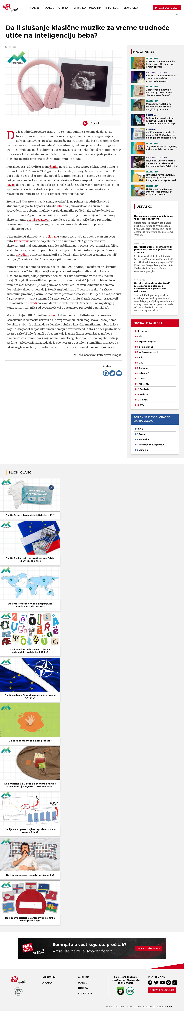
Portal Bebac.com (38, 219)
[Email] (119, 373)
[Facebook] (106, 373)
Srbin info (144, 373)
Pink (142, 378)
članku (54, 166)
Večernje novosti (148, 352)
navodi (11, 185)
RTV (142, 405)
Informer (143, 331)
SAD (140, 428)
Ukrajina (143, 450)
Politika (144, 394)
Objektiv (144, 384)
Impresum (49, 977)
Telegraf (144, 368)
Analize (34, 7)
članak (52, 236)
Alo (140, 336)
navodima (22, 254)
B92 (141, 362)
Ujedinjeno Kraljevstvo (152, 444)
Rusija (142, 434)
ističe (60, 206)
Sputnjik (144, 389)
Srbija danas (146, 347)
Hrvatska (144, 439)
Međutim (95, 7)
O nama (47, 982)
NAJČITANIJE (143, 52)
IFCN (121, 983)
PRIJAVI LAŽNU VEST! (167, 7)
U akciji (50, 7)
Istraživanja (22, 241)
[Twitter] (112, 373)
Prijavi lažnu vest (148, 948)
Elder (170, 1006)
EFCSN (129, 983)
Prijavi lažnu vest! (162, 990)
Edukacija (131, 7)
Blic (141, 357)
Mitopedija (112, 7)
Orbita (63, 7)
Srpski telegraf (147, 341)
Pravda (144, 399)
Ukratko (80, 7)
